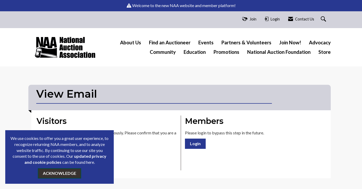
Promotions (226, 52)
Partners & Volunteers (246, 42)
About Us (130, 42)
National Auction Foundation (279, 52)
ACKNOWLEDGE (59, 173)
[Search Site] (324, 19)
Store (324, 52)
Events (206, 42)
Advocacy (320, 42)
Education (195, 52)
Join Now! (290, 42)
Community (163, 52)
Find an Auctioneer (169, 42)
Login (195, 143)
